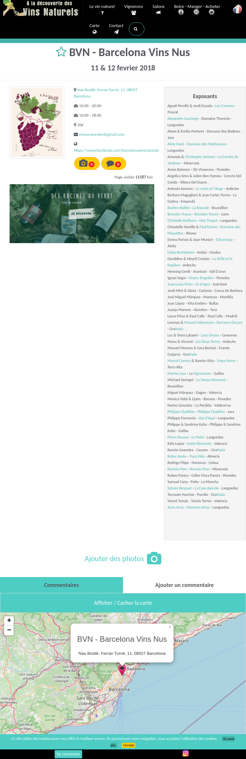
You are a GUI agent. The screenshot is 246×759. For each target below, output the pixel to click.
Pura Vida (197, 456)
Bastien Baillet (178, 208)
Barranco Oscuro (229, 322)
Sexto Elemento (199, 443)
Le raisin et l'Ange (209, 188)
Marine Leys (176, 373)
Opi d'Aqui (207, 418)
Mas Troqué (208, 220)
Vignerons (133, 10)
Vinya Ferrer (226, 360)
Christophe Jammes (200, 157)
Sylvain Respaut (179, 488)
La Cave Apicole (207, 488)
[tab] (61, 585)
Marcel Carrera (179, 360)
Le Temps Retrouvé (211, 380)
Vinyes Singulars (201, 278)
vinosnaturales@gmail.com (102, 134)
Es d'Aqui (203, 284)
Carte (94, 29)
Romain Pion (177, 469)
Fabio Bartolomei (180, 252)
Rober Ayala (176, 456)
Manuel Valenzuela (198, 322)
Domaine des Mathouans (206, 144)
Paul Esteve (208, 227)
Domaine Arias (198, 507)
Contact (116, 29)
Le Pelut (198, 437)
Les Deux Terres (208, 341)
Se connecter (68, 754)
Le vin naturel (102, 10)
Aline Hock (175, 144)
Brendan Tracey (179, 214)
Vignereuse (202, 373)
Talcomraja (224, 239)
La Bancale (200, 208)
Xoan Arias (175, 507)
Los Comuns (224, 106)
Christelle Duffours (181, 220)
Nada (179, 329)
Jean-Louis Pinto (180, 284)
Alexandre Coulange (182, 118)
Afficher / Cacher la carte (123, 602)
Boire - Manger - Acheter (197, 10)
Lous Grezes (210, 335)
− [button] (9, 630)
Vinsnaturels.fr (43, 9)
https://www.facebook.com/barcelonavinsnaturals (116, 150)
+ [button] (9, 621)
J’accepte (128, 745)
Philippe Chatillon (181, 411)
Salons (159, 9)
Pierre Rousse (177, 437)
